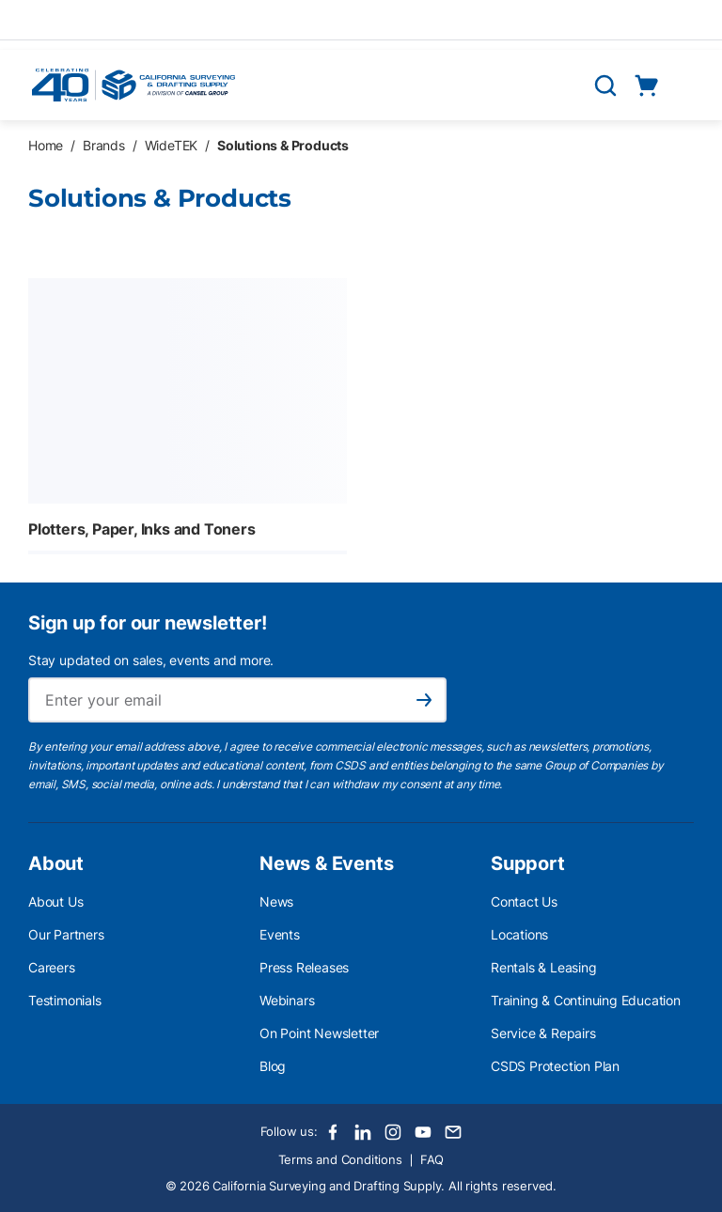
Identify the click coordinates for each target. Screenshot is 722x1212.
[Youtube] (423, 1132)
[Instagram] (393, 1132)
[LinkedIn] (362, 1132)
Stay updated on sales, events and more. (151, 660)
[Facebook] (332, 1132)
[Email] (453, 1132)
